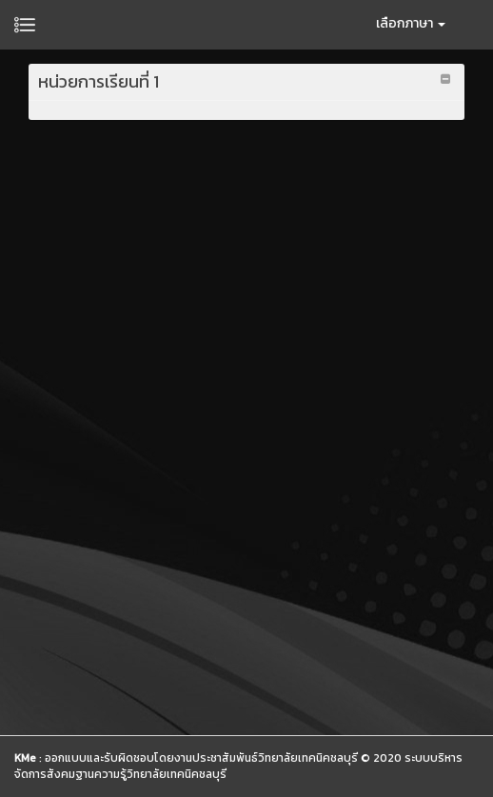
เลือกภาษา (410, 23)
